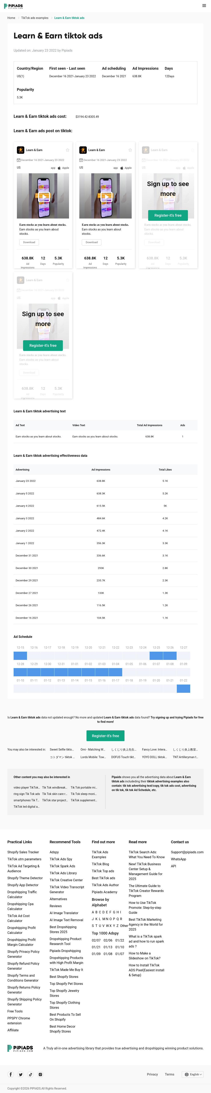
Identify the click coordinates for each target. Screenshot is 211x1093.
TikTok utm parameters (24, 859)
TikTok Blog (100, 864)
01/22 (119, 940)
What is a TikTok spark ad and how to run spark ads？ (146, 941)
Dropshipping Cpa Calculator (20, 906)
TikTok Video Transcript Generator (67, 889)
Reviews (56, 906)
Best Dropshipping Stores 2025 (63, 929)
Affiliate (13, 1030)
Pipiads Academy (104, 892)
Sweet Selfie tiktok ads (64, 749)
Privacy (152, 1074)
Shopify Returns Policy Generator (23, 989)
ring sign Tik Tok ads (27, 794)
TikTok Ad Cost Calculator (18, 918)
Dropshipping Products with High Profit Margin (66, 960)
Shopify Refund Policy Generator (23, 966)
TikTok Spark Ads (62, 866)
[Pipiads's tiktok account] (30, 1074)
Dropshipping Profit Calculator (21, 930)
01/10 (119, 947)
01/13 (107, 947)
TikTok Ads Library (63, 873)
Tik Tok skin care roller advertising (56, 794)
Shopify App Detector (23, 885)
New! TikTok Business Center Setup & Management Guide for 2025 (145, 871)
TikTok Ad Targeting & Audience (23, 868)
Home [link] (11, 18)
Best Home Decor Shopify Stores (62, 1029)
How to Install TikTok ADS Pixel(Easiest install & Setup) (146, 970)
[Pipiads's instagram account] (40, 1074)
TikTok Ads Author (105, 885)
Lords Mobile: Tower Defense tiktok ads (96, 757)
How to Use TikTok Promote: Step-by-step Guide (145, 908)
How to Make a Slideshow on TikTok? (145, 955)
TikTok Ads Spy (61, 859)
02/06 (107, 940)
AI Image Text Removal (66, 920)
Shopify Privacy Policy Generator (23, 954)
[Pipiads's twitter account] (20, 1074)
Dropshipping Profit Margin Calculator (21, 942)
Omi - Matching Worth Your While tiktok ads (96, 749)
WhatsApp (178, 859)
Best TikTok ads (103, 878)
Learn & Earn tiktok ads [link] (69, 18)
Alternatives (58, 899)
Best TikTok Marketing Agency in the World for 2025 (146, 924)
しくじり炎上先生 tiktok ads (126, 749)
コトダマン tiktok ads (63, 757)
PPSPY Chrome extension (18, 1020)
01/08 (107, 954)
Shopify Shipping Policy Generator (24, 1001)
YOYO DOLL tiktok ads (156, 757)
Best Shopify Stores (64, 977)
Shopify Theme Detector (25, 878)
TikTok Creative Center (66, 880)
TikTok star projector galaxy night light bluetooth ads (56, 800)
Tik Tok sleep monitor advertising (85, 794)
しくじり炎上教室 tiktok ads (188, 749)
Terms (169, 1074)
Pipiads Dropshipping (65, 951)
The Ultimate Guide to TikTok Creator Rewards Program (146, 891)
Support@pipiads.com (187, 852)
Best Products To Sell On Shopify (65, 1017)
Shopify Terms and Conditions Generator (23, 978)
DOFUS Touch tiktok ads (126, 757)
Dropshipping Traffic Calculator (22, 894)
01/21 (95, 947)
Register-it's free (168, 215)
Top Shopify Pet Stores (66, 984)
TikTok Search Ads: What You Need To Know (147, 854)
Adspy (54, 852)
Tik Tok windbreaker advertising (56, 787)
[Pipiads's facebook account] (10, 1074)
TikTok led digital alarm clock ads (28, 806)
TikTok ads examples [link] (35, 18)
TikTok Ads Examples (100, 854)
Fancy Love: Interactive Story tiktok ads (157, 749)
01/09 (95, 954)
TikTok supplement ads (85, 800)
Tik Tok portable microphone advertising (85, 787)
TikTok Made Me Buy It (66, 970)
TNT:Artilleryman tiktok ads (188, 757)
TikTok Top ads (103, 871)
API (173, 866)
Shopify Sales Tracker (23, 852)
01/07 (119, 954)
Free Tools (15, 1011)
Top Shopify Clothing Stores (65, 1005)
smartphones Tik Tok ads (28, 800)
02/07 (95, 940)
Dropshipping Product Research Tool (65, 941)
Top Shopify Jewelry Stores (64, 993)
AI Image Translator (64, 913)
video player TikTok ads (28, 787)
